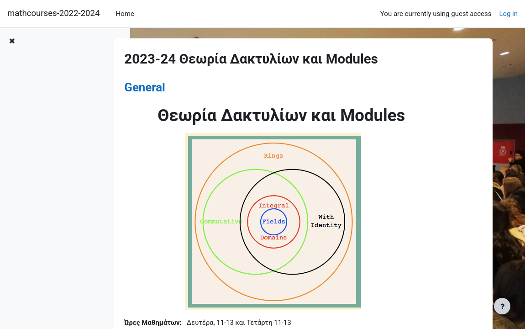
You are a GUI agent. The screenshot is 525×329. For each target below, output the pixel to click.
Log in (508, 14)
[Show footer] (502, 306)
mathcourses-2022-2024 (53, 13)
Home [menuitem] (125, 14)
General (168, 87)
